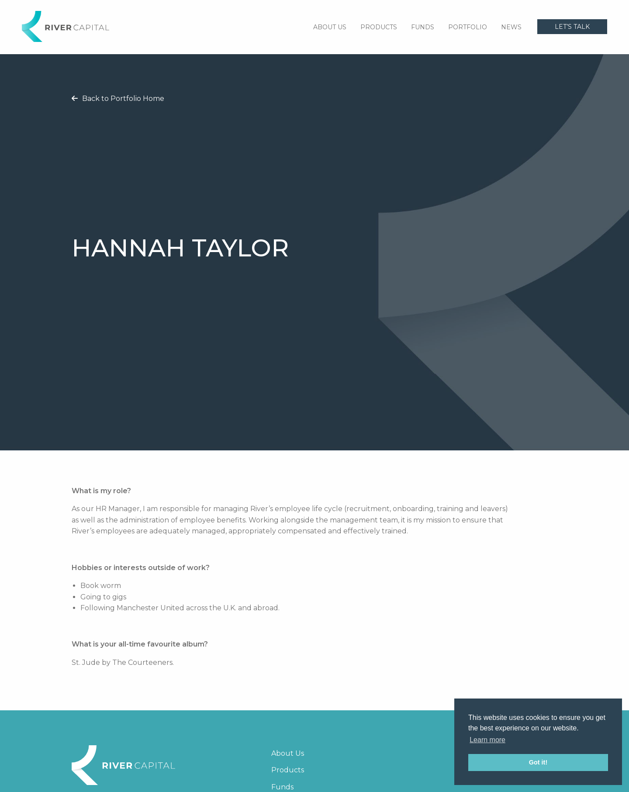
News (511, 27)
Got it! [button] (538, 762)
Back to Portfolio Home (118, 98)
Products (378, 27)
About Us (329, 27)
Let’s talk (572, 27)
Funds (422, 27)
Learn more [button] (487, 740)
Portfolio (467, 27)
